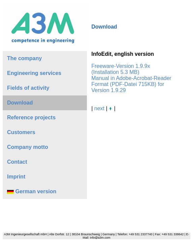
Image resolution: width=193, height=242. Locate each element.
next (99, 108)
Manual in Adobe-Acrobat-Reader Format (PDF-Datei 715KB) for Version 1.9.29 (131, 84)
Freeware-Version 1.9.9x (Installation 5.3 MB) (120, 69)
